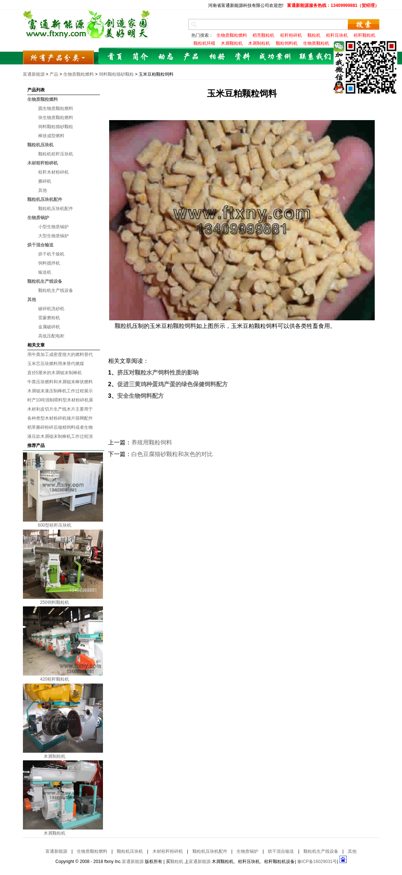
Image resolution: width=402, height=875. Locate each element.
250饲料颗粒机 (54, 602)
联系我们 (315, 57)
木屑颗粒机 (54, 833)
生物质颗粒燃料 (78, 74)
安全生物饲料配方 (140, 396)
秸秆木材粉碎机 (53, 172)
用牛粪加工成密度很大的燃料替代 (60, 354)
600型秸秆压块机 (54, 525)
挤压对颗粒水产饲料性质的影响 (158, 372)
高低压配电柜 (51, 335)
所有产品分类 (58, 57)
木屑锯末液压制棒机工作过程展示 (60, 390)
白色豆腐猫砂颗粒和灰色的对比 (172, 454)
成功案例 (275, 57)
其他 (42, 190)
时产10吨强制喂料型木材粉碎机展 (60, 400)
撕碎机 (44, 181)
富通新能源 (34, 74)
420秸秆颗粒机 (54, 679)
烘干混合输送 (40, 245)
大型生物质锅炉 (53, 235)
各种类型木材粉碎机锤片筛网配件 (60, 418)
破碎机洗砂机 (51, 308)
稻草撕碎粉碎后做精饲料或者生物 (60, 427)
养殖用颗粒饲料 (151, 442)
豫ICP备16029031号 (317, 861)
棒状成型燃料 (51, 135)
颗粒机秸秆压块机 (55, 154)
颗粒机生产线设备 (44, 281)
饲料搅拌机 (49, 263)
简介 (140, 57)
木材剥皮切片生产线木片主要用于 (60, 409)
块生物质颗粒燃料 (55, 117)
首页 (115, 57)
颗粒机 (176, 861)
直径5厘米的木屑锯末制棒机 (54, 372)
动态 (166, 57)
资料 (242, 57)
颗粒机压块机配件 (44, 199)
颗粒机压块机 (40, 144)
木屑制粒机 (54, 756)
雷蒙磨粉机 (49, 317)
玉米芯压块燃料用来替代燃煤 (55, 363)
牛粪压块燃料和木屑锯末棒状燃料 (60, 381)
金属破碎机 (49, 326)
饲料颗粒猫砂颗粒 (116, 74)
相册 (217, 57)
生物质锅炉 (38, 217)
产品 (191, 57)
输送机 (44, 272)
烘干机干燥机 (51, 254)
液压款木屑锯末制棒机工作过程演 (60, 436)
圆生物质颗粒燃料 (55, 108)
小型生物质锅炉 (53, 226)
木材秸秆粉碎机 (42, 163)
